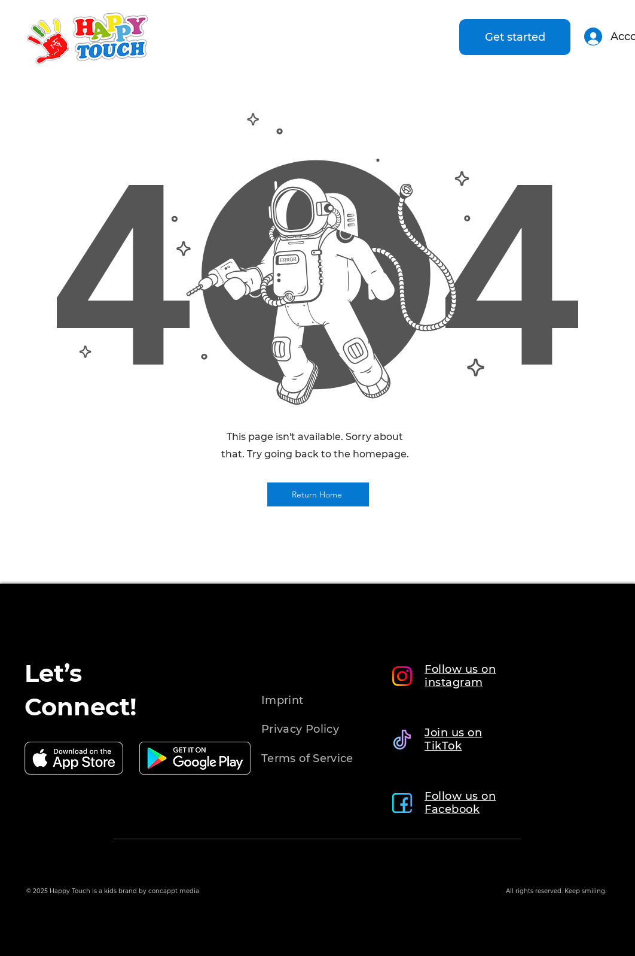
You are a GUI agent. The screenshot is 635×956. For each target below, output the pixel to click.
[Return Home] (318, 494)
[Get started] (514, 37)
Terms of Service (307, 758)
